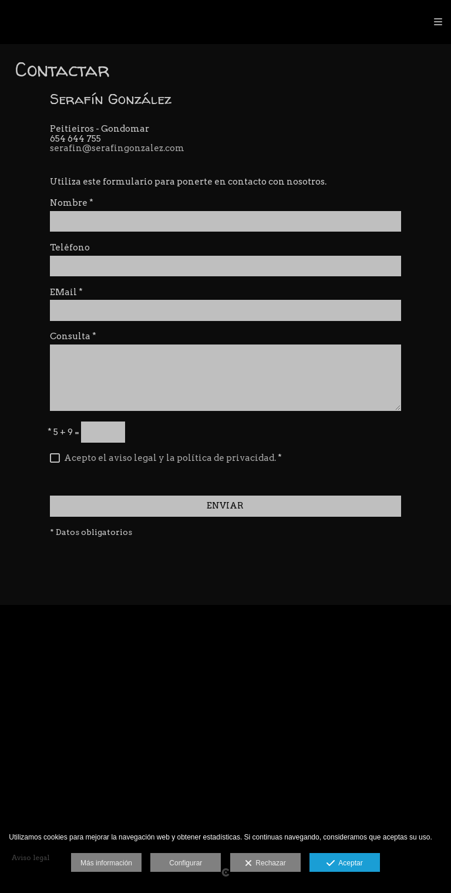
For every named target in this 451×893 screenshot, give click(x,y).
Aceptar (344, 863)
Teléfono (70, 248)
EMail (66, 292)
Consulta (73, 337)
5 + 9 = (63, 432)
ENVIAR (225, 505)
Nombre (71, 203)
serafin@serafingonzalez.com (117, 148)
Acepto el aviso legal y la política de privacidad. (170, 458)
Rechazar (265, 863)
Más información (106, 863)
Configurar (185, 863)
